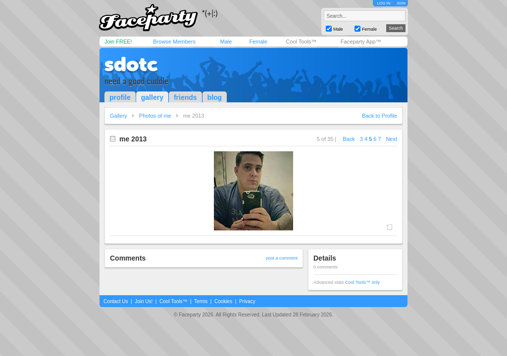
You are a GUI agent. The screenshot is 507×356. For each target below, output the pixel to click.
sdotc (130, 64)
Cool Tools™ (301, 41)
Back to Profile (379, 116)
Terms (200, 301)
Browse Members (174, 41)
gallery (152, 97)
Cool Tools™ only (362, 282)
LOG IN (383, 3)
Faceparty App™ (361, 41)
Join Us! (143, 301)
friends (185, 97)
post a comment (282, 258)
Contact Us (115, 301)
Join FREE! (118, 41)
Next (391, 139)
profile (120, 97)
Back (349, 139)
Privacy (247, 301)
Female (258, 41)
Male (226, 41)
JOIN (401, 3)
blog (214, 97)
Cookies (223, 301)
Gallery (118, 116)
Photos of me (155, 116)
